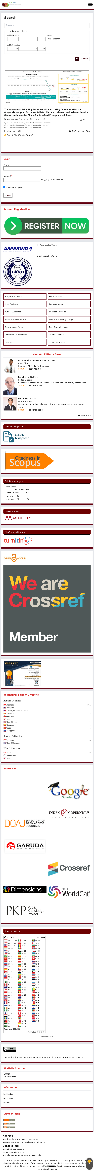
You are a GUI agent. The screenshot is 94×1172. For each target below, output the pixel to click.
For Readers (8, 1094)
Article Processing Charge (61, 319)
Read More (86, 415)
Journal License (56, 334)
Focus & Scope (56, 304)
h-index (9, 496)
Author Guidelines (13, 312)
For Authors (8, 1098)
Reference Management (16, 334)
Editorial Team (56, 296)
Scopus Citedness (13, 296)
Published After (13, 35)
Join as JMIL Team (57, 342)
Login (7, 195)
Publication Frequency (15, 319)
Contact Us (10, 342)
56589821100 (35, 385)
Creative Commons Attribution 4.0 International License (56, 1057)
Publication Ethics (57, 312)
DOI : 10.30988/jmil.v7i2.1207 (20, 135)
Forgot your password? (52, 179)
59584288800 (36, 410)
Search (85, 59)
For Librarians (8, 1103)
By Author (50, 35)
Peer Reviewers (12, 304)
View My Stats (47, 1036)
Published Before (13, 45)
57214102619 (35, 369)
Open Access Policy (14, 327)
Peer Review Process (58, 327)
